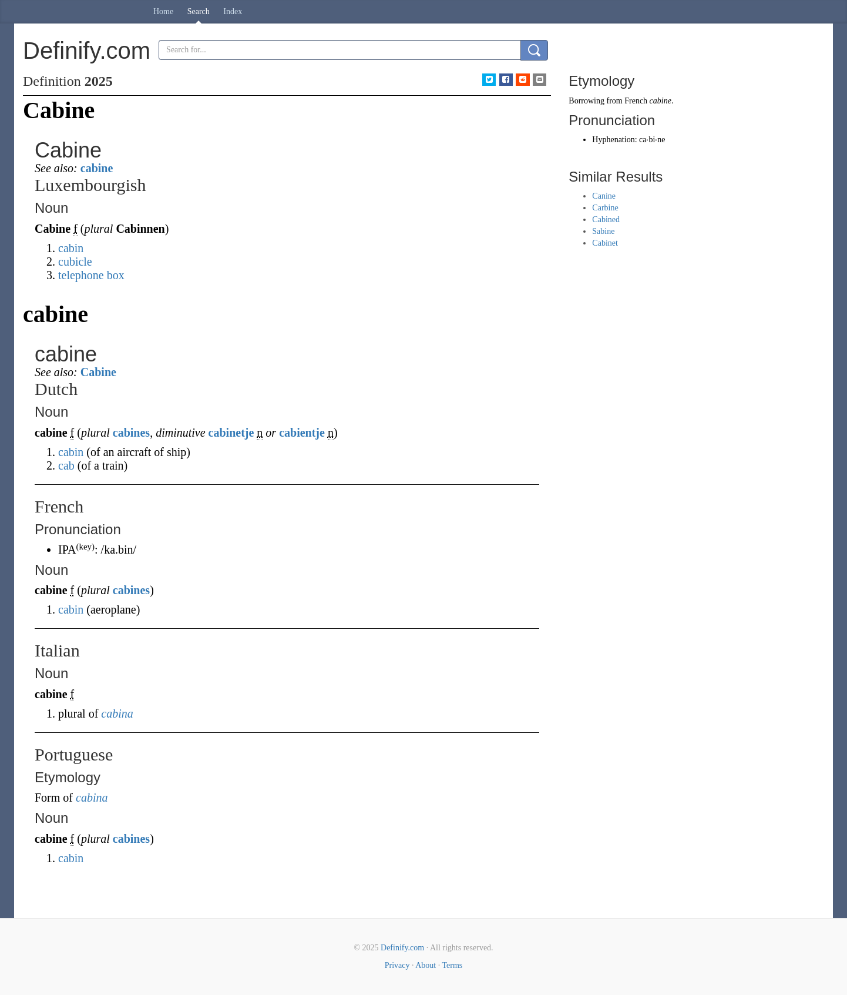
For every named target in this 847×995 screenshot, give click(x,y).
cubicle (75, 261)
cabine (96, 168)
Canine (604, 196)
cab (66, 465)
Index (232, 11)
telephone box (91, 275)
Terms (452, 965)
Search (198, 11)
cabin (70, 248)
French (635, 100)
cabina (117, 713)
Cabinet (605, 243)
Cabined (606, 219)
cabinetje (231, 432)
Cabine (98, 372)
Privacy (397, 965)
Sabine (603, 231)
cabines (131, 432)
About (425, 965)
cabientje (302, 432)
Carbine (605, 207)
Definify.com (402, 947)
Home (163, 11)
